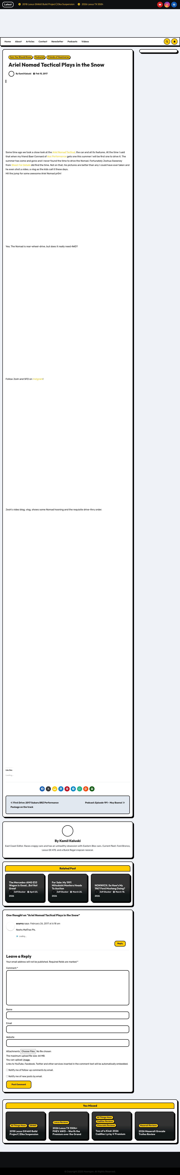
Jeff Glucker (17, 892)
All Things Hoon (18, 1125)
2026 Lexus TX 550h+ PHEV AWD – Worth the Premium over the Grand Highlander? (67, 1132)
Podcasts (72, 41)
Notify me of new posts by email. (25, 1076)
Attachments (13, 1051)
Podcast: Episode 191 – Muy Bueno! (105, 802)
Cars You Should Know (20, 57)
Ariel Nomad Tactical (63, 152)
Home (7, 41)
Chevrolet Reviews (106, 1125)
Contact (43, 41)
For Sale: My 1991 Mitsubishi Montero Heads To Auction (67, 885)
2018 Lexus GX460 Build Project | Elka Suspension (24, 1132)
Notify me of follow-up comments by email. (31, 1069)
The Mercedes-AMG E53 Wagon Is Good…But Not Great (23, 885)
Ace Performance (56, 156)
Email (9, 1023)
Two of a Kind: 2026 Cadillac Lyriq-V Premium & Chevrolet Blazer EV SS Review (110, 1135)
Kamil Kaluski (70, 841)
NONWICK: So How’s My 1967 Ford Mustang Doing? (110, 887)
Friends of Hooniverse (58, 57)
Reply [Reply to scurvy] (120, 943)
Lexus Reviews (61, 1122)
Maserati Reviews (148, 1125)
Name (9, 1009)
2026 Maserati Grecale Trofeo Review (152, 1132)
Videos (85, 41)
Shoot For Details (21, 165)
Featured (39, 57)
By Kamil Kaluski (20, 74)
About (18, 41)
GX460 (33, 1125)
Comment (12, 967)
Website (10, 1036)
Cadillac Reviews (105, 1121)
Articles (30, 41)
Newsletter (57, 41)
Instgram (38, 379)
